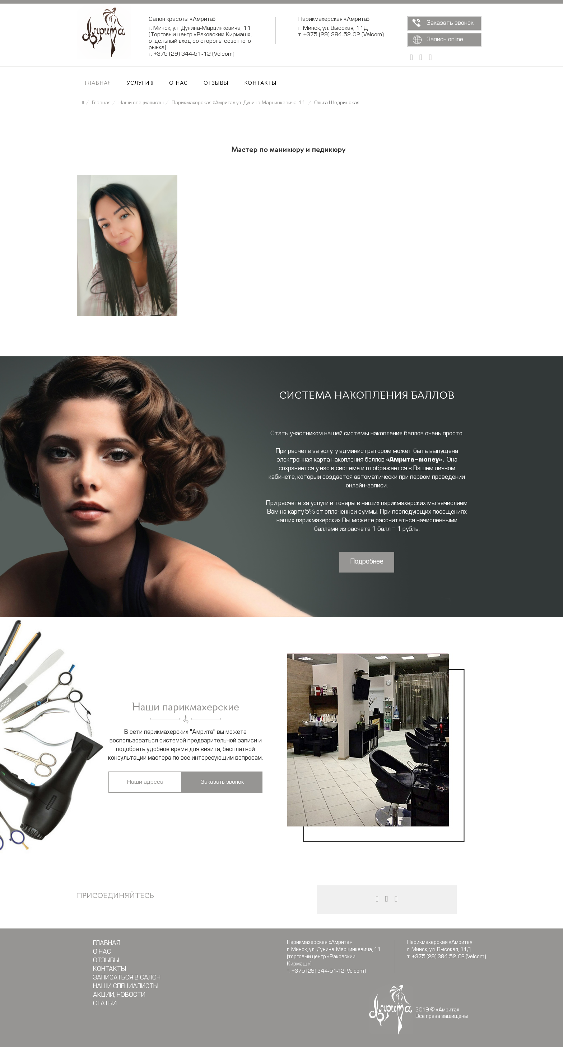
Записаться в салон (126, 978)
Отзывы (216, 83)
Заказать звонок (450, 23)
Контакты (260, 83)
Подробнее (366, 562)
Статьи (105, 1004)
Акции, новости (119, 995)
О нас (178, 83)
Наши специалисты (125, 987)
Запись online (445, 40)
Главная (98, 83)
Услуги (138, 83)
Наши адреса (145, 782)
